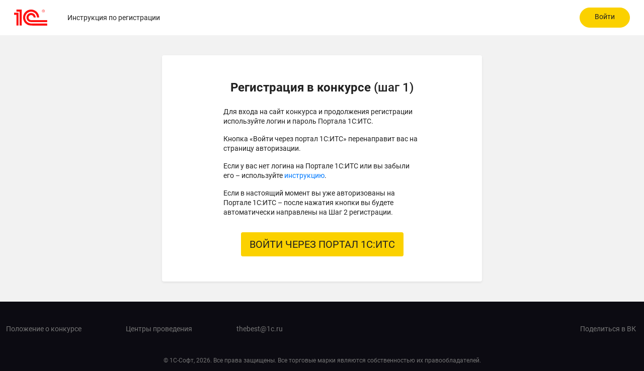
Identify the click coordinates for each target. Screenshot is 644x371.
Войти (605, 17)
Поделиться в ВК (608, 329)
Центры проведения (159, 329)
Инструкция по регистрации (113, 18)
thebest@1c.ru (259, 329)
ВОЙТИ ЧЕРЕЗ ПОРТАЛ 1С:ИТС (322, 244)
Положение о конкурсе (44, 329)
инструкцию (304, 175)
